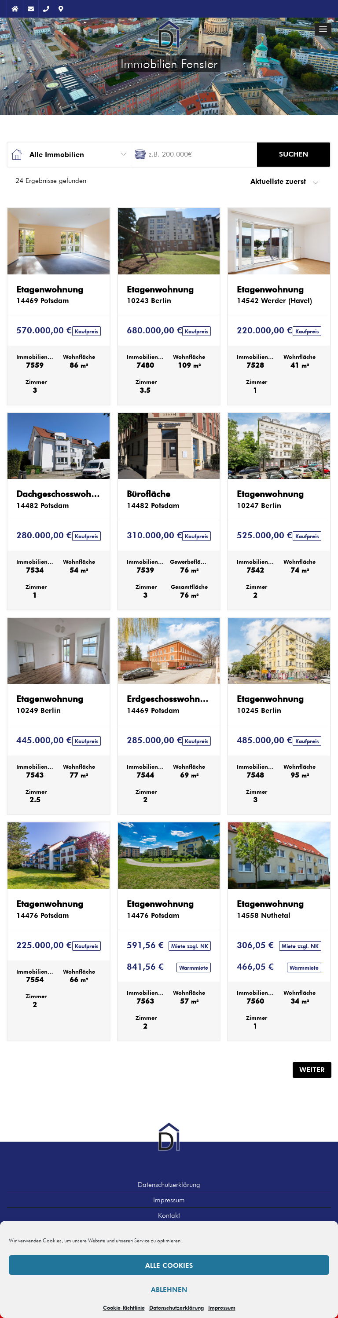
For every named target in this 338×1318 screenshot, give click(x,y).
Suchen (293, 154)
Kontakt (169, 1215)
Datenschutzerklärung (176, 1307)
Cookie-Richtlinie (124, 1307)
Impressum (221, 1307)
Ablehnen (169, 1289)
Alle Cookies (169, 1265)
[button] (323, 29)
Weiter (312, 1069)
